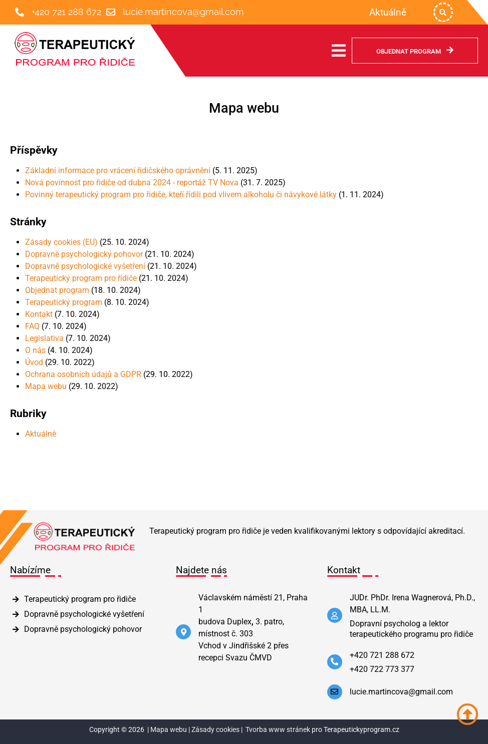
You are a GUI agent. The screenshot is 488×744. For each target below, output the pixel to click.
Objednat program (57, 290)
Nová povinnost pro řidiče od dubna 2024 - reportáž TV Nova (131, 182)
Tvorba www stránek (278, 729)
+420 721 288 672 (66, 12)
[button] (443, 12)
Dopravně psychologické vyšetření (85, 266)
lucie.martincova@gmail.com (183, 12)
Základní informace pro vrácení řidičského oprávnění (117, 170)
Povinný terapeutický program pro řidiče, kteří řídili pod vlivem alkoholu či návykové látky (181, 194)
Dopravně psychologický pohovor (84, 254)
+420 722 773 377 (382, 669)
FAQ (32, 326)
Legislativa (44, 338)
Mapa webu (46, 386)
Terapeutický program (63, 302)
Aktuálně (40, 434)
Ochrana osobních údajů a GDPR (83, 374)
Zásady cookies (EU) (61, 242)
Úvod (34, 362)
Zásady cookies (215, 729)
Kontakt (39, 314)
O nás (35, 350)
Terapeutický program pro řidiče (81, 278)
